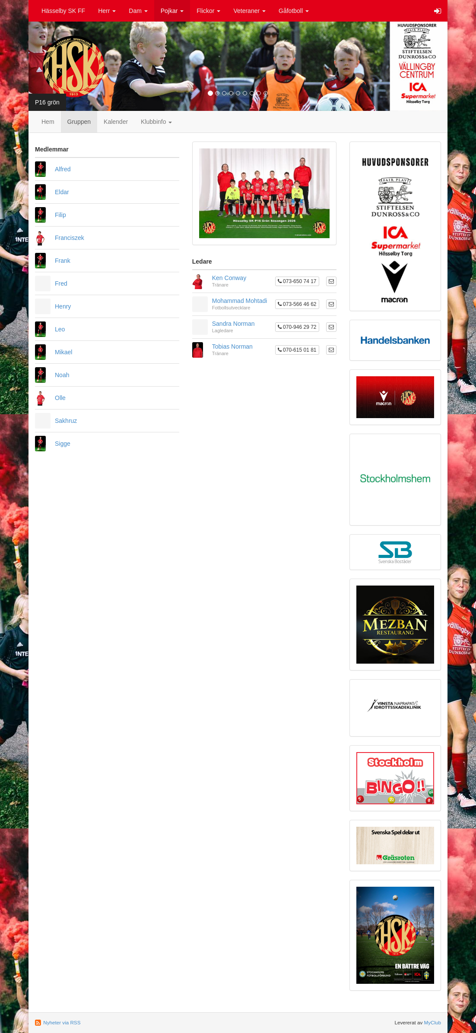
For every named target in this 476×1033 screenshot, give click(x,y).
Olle (60, 397)
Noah (62, 375)
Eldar (62, 192)
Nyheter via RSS (61, 1022)
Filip (60, 214)
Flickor (208, 10)
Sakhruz (66, 420)
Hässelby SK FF (63, 10)
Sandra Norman (233, 323)
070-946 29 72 (297, 327)
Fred (61, 283)
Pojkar (172, 10)
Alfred (63, 169)
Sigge (62, 443)
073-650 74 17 (297, 281)
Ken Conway (229, 277)
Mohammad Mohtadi (239, 300)
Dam (138, 10)
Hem (47, 121)
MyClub (432, 1022)
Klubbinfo (156, 121)
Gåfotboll (294, 10)
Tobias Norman (232, 346)
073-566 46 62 (297, 304)
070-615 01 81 (297, 350)
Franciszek (69, 237)
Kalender (116, 121)
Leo (60, 329)
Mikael (63, 352)
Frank (62, 260)
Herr (107, 10)
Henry (63, 306)
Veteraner (249, 10)
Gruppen (79, 121)
